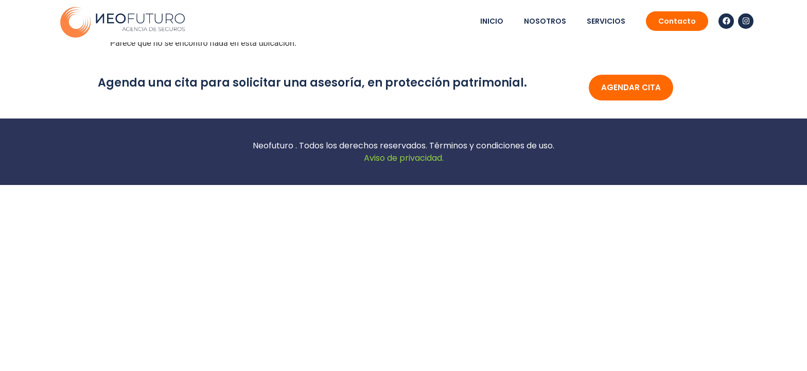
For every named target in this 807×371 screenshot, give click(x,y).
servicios (606, 21)
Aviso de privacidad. (404, 158)
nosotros (545, 21)
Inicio (491, 21)
